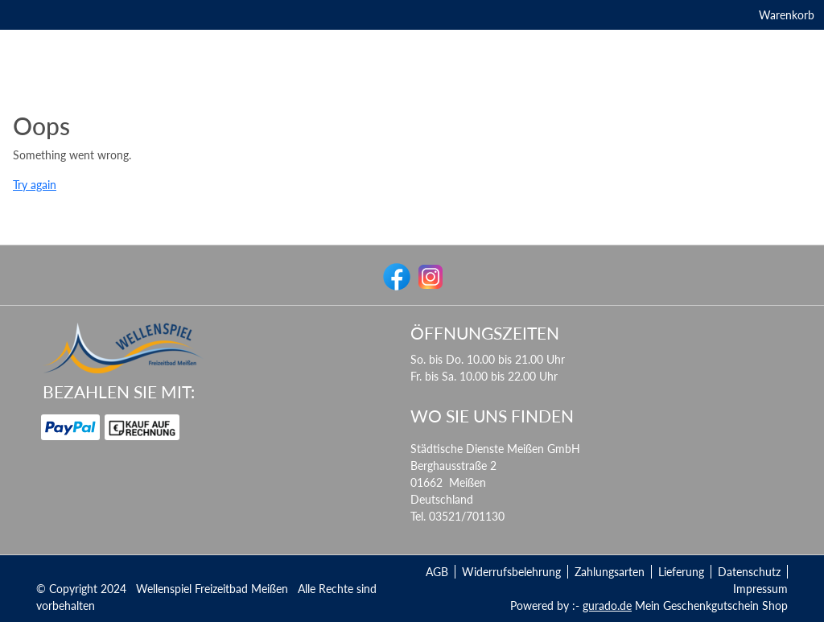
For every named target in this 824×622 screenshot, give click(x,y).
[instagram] (429, 275)
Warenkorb (761, 18)
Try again (34, 223)
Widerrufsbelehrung (511, 572)
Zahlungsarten (610, 572)
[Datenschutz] (449, 117)
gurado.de (607, 605)
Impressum (760, 588)
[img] (412, 68)
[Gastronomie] (240, 117)
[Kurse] (384, 117)
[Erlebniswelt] (321, 117)
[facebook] (395, 275)
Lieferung (681, 572)
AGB (437, 572)
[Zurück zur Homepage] (733, 117)
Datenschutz (749, 572)
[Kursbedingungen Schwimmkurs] (579, 117)
